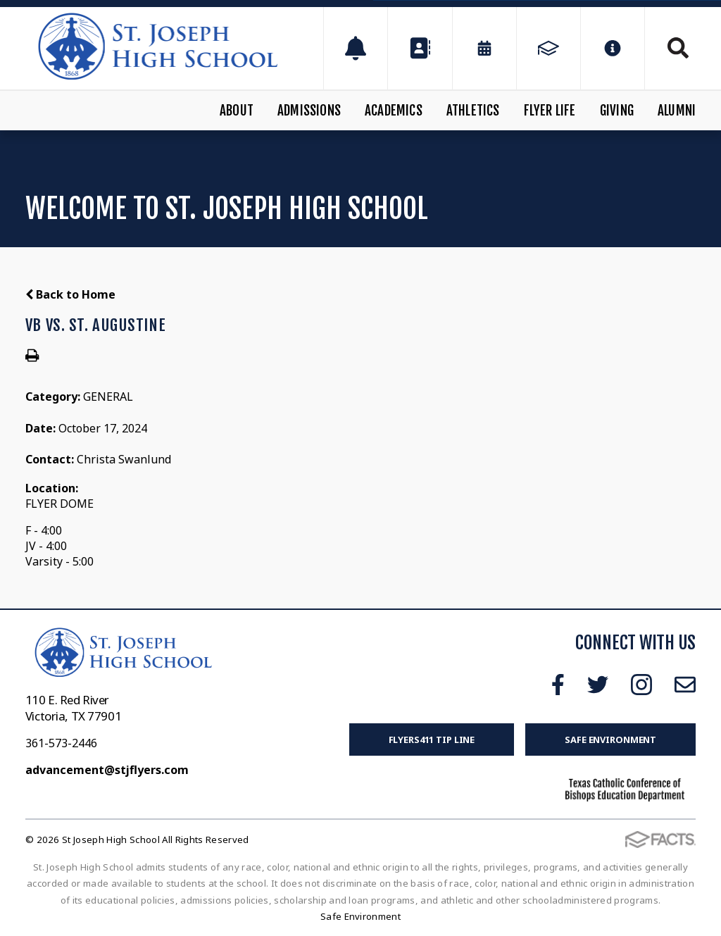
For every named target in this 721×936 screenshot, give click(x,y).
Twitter (597, 684)
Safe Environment (610, 739)
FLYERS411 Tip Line (432, 739)
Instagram (641, 684)
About (236, 110)
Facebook (558, 684)
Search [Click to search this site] (678, 47)
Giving (617, 110)
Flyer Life (550, 110)
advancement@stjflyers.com (107, 770)
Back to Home (70, 294)
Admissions (309, 110)
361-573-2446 (61, 743)
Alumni (677, 110)
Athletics (473, 110)
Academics (393, 110)
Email (685, 684)
